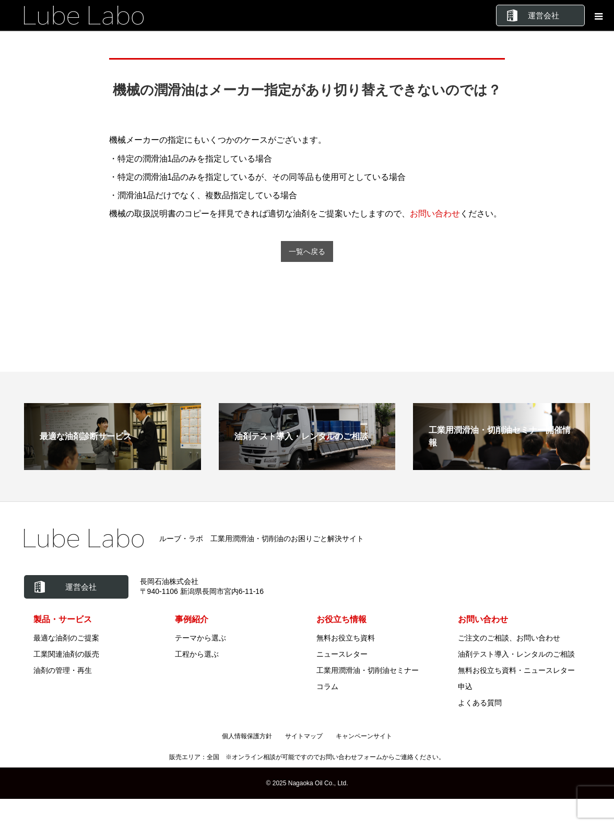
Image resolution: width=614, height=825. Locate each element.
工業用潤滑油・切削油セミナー (367, 670)
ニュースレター (342, 654)
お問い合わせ (435, 213)
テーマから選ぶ (200, 638)
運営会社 (543, 15)
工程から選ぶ (197, 654)
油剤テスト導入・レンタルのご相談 (516, 654)
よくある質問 (480, 702)
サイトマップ (304, 736)
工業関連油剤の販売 (66, 654)
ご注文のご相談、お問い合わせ (509, 638)
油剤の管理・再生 (62, 670)
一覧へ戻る (307, 252)
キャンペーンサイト (364, 736)
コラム (327, 686)
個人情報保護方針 (247, 736)
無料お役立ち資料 (345, 638)
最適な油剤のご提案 (66, 638)
